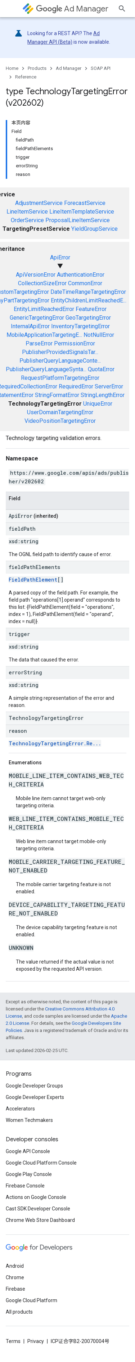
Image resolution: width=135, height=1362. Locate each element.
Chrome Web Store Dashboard (40, 1220)
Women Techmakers (29, 1120)
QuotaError (101, 369)
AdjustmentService (39, 203)
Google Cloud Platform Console (41, 1163)
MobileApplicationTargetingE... (44, 334)
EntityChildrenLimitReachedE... (88, 300)
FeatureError (91, 309)
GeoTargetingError (88, 317)
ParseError (39, 343)
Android (15, 1266)
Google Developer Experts (35, 1097)
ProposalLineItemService (77, 220)
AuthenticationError (80, 274)
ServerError (109, 386)
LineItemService (27, 211)
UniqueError (97, 403)
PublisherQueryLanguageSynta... (46, 369)
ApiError (60, 257)
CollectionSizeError (42, 283)
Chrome (15, 1277)
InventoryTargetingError (80, 326)
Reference (25, 77)
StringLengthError (103, 395)
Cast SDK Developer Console (38, 1209)
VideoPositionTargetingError (60, 420)
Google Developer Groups (34, 1086)
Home (12, 68)
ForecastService (84, 203)
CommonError (85, 283)
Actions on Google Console (36, 1197)
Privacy (35, 1341)
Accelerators (20, 1109)
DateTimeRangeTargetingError (88, 291)
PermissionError (74, 343)
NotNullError (99, 334)
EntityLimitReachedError (44, 309)
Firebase (15, 1289)
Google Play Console (29, 1174)
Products (37, 68)
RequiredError (76, 386)
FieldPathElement (33, 579)
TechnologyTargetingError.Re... (55, 743)
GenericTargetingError (37, 317)
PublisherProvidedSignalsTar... (60, 352)
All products (19, 1312)
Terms (13, 1341)
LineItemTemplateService (81, 211)
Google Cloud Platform (31, 1300)
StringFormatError (57, 395)
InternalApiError (30, 326)
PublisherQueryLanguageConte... (60, 360)
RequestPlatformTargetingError (60, 377)
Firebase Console (25, 1186)
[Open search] (122, 8)
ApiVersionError (35, 274)
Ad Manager (72, 9)
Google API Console (28, 1151)
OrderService (27, 220)
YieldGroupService (94, 228)
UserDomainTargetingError (60, 412)
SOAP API (101, 68)
